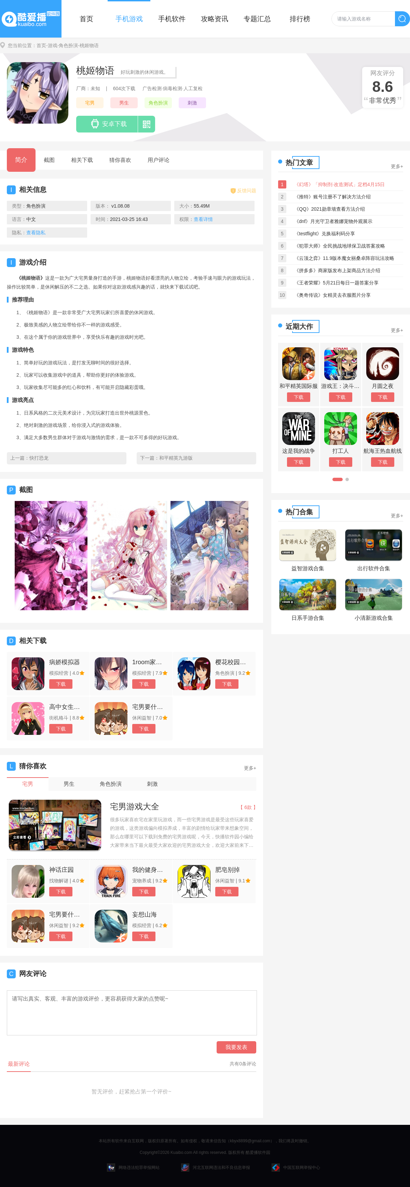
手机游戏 (129, 19)
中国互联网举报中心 (296, 1167)
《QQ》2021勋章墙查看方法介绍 (329, 209)
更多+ (250, 768)
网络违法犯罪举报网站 (133, 1167)
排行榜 (300, 19)
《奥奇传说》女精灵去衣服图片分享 (332, 295)
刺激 (192, 103)
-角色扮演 (67, 45)
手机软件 (172, 19)
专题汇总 (257, 19)
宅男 (90, 103)
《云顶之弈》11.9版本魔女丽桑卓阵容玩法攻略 (344, 258)
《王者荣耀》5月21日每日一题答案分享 (336, 282)
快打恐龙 (39, 458)
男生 (124, 103)
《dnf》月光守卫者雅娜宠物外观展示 (333, 221)
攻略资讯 (214, 19)
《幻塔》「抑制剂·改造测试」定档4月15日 (339, 184)
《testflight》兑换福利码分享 (324, 233)
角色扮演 (158, 103)
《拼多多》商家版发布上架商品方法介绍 (337, 270)
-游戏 (51, 45)
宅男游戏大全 (134, 806)
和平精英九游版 (176, 458)
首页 (86, 19)
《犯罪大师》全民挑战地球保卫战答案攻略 (339, 246)
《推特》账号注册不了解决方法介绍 (332, 196)
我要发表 (236, 1047)
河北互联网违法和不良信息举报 (215, 1167)
